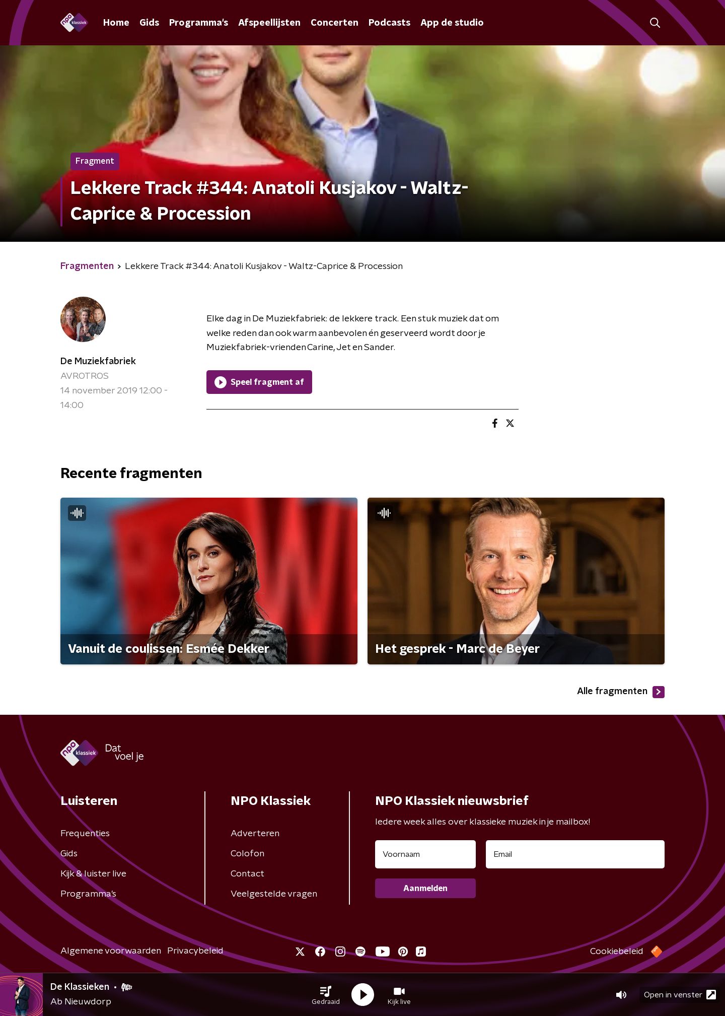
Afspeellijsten (269, 23)
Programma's (198, 23)
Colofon (247, 853)
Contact (247, 873)
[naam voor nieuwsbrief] (425, 854)
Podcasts (389, 23)
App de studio (452, 23)
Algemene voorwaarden (110, 951)
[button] (326, 995)
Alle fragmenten (621, 692)
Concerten (334, 23)
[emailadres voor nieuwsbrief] (575, 854)
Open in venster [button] (680, 994)
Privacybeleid (195, 951)
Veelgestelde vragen (274, 894)
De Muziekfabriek (98, 361)
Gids (149, 23)
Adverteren (255, 833)
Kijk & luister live (93, 873)
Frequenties (85, 833)
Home (116, 23)
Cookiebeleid (616, 951)
